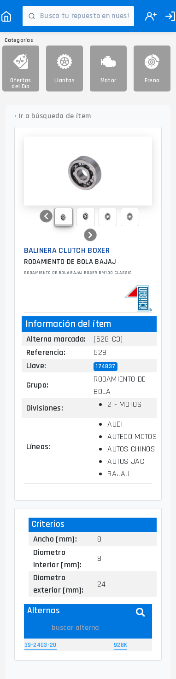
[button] (46, 216)
